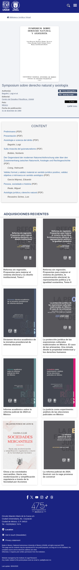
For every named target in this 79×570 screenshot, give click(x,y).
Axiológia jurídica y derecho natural (20, 192)
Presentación (10, 136)
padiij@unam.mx (45, 560)
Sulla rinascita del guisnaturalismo (20, 149)
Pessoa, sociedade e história (17, 184)
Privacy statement (11, 540)
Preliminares (10, 131)
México (5, 105)
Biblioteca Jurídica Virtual (19, 17)
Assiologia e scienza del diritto (18, 140)
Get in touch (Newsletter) (14, 535)
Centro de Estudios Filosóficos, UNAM (18, 99)
